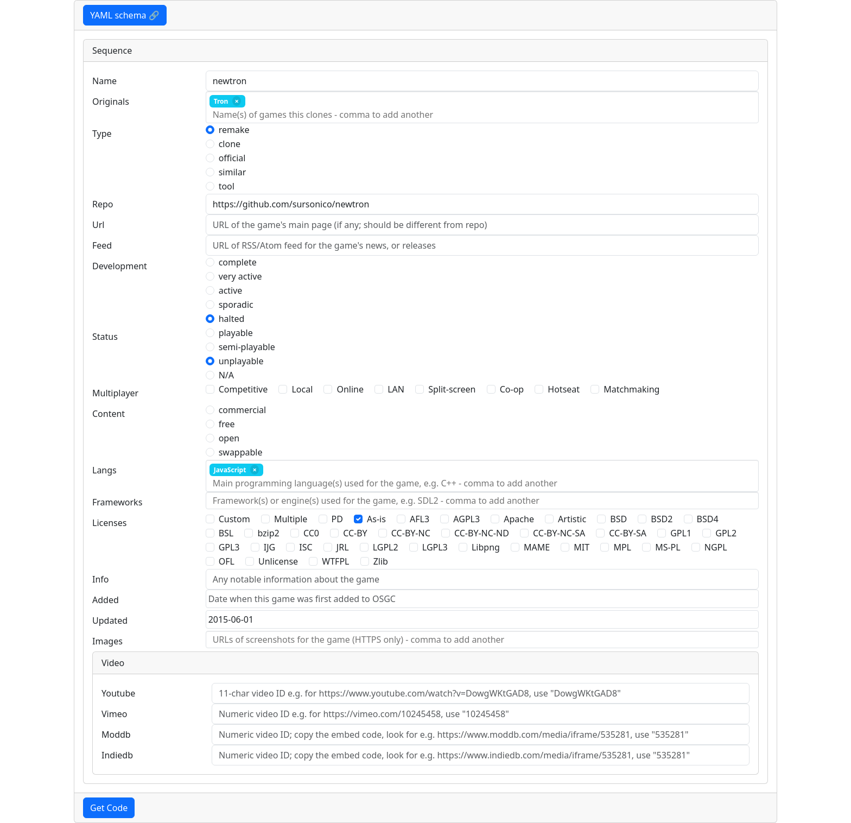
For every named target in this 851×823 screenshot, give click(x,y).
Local (302, 389)
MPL (622, 547)
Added (105, 600)
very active (240, 276)
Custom (234, 519)
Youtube (118, 693)
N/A (226, 375)
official (232, 158)
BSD (618, 519)
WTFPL (335, 561)
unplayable (241, 361)
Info (100, 579)
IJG (269, 547)
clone (229, 144)
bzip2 (268, 533)
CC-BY (355, 533)
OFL (226, 561)
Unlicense (278, 561)
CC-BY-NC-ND (481, 533)
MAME (537, 547)
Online (350, 389)
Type (102, 134)
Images (107, 641)
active (231, 290)
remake (234, 130)
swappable (241, 452)
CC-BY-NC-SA (559, 533)
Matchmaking (631, 389)
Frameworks (117, 502)
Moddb (116, 734)
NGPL (715, 547)
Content (108, 414)
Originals (110, 101)
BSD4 (708, 519)
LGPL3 (435, 547)
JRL (342, 547)
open (229, 438)
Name (104, 81)
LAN (396, 389)
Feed (102, 245)
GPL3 (229, 547)
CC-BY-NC (410, 533)
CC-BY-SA (627, 533)
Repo (102, 204)
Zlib (380, 561)
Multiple (290, 519)
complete (238, 262)
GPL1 (680, 533)
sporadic (236, 305)
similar (232, 172)
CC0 (311, 533)
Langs (104, 470)
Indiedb (117, 755)
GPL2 (725, 533)
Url (98, 225)
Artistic (572, 519)
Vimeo (114, 714)
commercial (242, 410)
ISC (305, 547)
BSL (226, 533)
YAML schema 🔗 (125, 15)
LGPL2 (385, 547)
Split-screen (451, 389)
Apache (519, 519)
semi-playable (247, 347)
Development (119, 266)
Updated (110, 620)
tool (226, 186)
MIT (581, 547)
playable (236, 333)
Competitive (243, 389)
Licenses (109, 523)
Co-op (512, 389)
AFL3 (419, 519)
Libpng (486, 547)
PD (337, 519)
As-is (376, 519)
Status (105, 337)
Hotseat (564, 389)
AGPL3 (466, 519)
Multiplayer (115, 393)
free (227, 424)
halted (232, 319)
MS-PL (668, 547)
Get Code (109, 808)
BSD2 (661, 519)
